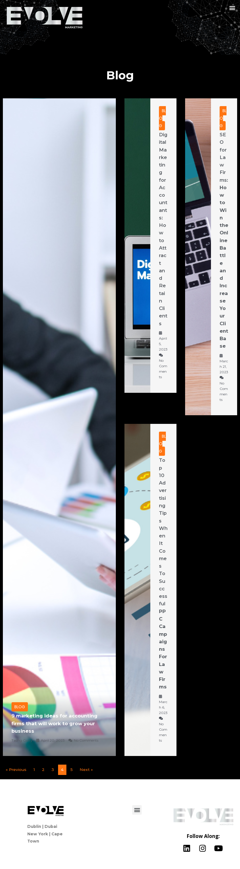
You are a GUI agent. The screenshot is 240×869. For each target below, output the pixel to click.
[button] (232, 7)
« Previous (16, 769)
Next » (86, 769)
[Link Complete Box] (59, 427)
